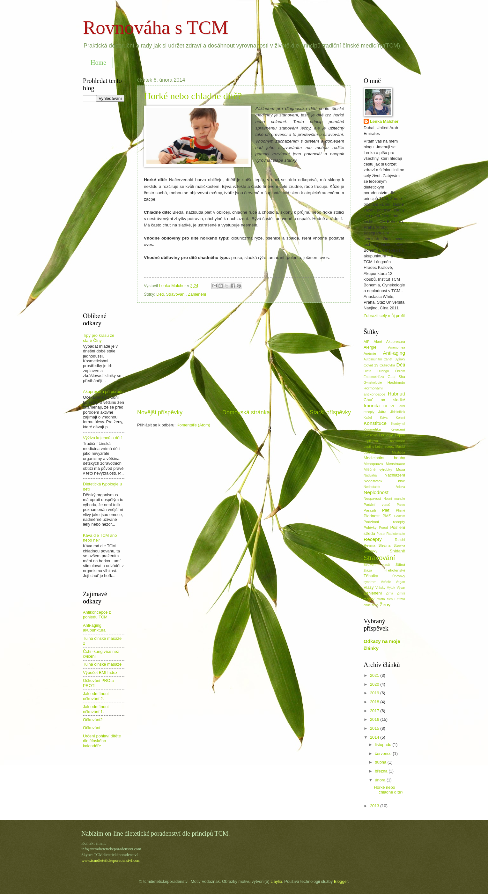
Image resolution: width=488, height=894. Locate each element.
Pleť (385, 510)
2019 (375, 693)
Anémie (370, 353)
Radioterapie (396, 534)
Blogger (341, 881)
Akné (378, 342)
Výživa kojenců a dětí (102, 437)
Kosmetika (372, 429)
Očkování (91, 727)
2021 (375, 675)
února (381, 780)
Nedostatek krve (384, 481)
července (384, 753)
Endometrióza (374, 377)
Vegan (400, 582)
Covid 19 (371, 365)
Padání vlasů (377, 504)
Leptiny (369, 446)
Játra (382, 412)
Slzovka (399, 545)
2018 (375, 701)
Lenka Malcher (384, 121)
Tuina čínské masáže (102, 664)
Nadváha (370, 475)
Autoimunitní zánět (378, 359)
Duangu (383, 371)
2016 (375, 719)
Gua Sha (396, 377)
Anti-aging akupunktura (94, 627)
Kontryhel (398, 423)
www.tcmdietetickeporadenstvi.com (110, 860)
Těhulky (371, 575)
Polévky (370, 527)
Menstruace (395, 464)
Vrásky (380, 587)
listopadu (383, 744)
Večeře (386, 582)
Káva (384, 417)
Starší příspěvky (330, 412)
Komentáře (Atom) (193, 425)
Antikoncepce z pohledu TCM (97, 614)
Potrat (380, 534)
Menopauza (373, 464)
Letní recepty (384, 446)
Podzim (399, 516)
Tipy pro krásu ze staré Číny (98, 338)
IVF (392, 406)
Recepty (373, 539)
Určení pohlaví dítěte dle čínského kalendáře (102, 741)
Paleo (401, 504)
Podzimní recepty (384, 522)
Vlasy (368, 587)
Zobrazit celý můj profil (384, 315)
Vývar (401, 587)
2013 (375, 805)
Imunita (372, 405)
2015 (375, 728)
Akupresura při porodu (103, 391)
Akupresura (395, 342)
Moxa (400, 469)
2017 (375, 710)
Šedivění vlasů (377, 564)
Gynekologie (373, 382)
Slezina (384, 545)
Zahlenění (197, 294)
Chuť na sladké (384, 399)
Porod (383, 527)
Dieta (367, 371)
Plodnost (372, 515)
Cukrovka (387, 365)
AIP (367, 342)
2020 (375, 684)
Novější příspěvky (159, 412)
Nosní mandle (394, 498)
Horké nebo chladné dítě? (193, 96)
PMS (386, 515)
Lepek (400, 435)
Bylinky (400, 359)
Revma (369, 545)
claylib (276, 881)
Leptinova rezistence (384, 441)
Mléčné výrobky (378, 469)
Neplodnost (376, 492)
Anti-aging (394, 353)
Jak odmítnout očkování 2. (96, 696)
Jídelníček (397, 412)
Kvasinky (370, 435)
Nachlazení (395, 475)
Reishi (400, 540)
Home (98, 62)
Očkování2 (93, 719)
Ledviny (386, 434)
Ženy (385, 604)
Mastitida (398, 452)
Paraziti (370, 510)
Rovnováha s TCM (155, 27)
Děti (160, 294)
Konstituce (375, 423)
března (381, 771)
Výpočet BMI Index (100, 672)
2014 (375, 737)
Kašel (368, 417)
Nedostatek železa (384, 487)
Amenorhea (396, 347)
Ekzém (400, 371)
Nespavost (372, 498)
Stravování (176, 294)
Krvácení (397, 429)
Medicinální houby (384, 457)
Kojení (400, 417)
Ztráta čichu (385, 599)
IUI (385, 406)
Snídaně (397, 551)
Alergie (370, 347)
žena (375, 605)
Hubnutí (396, 393)
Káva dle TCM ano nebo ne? (100, 538)
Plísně (400, 510)
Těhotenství (395, 570)
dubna (381, 762)
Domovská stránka (246, 412)
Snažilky (370, 551)
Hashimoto (396, 382)
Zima (389, 593)
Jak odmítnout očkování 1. (96, 709)
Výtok (391, 587)
